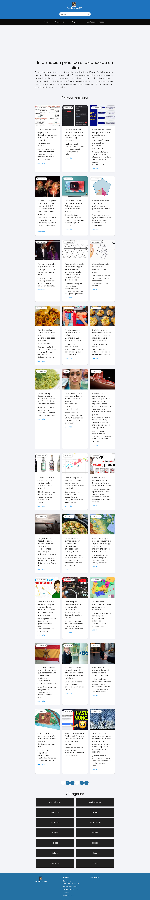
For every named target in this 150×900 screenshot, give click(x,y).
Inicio (46, 22)
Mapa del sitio (94, 878)
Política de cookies (70, 887)
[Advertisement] (75, 44)
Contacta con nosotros (96, 22)
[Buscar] (88, 14)
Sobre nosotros (68, 895)
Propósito (76, 22)
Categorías (59, 22)
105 (82, 783)
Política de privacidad (71, 889)
